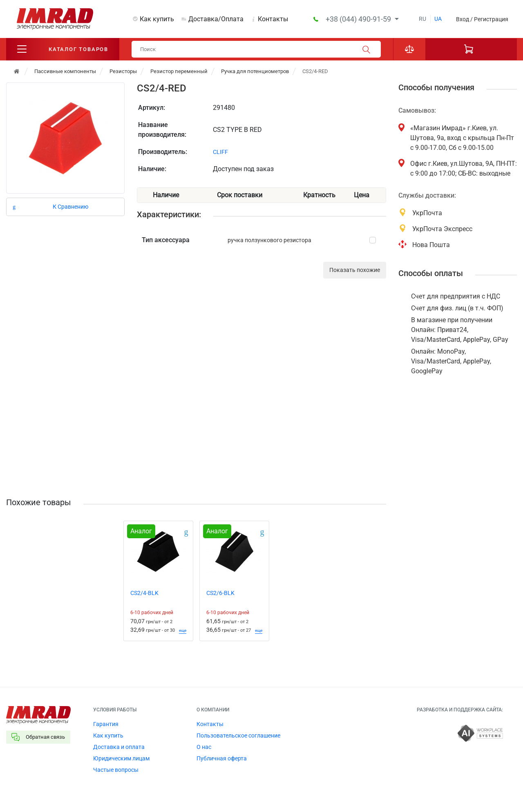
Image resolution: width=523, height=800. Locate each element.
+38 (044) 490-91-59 (359, 19)
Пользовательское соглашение (238, 735)
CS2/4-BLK (144, 593)
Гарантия (105, 724)
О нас (204, 747)
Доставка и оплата (119, 747)
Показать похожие (354, 270)
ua (438, 19)
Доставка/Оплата (216, 19)
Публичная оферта (222, 758)
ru (422, 19)
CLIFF (220, 152)
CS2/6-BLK (220, 593)
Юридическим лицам (121, 758)
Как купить (157, 19)
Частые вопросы (116, 770)
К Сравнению (70, 206)
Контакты (273, 19)
